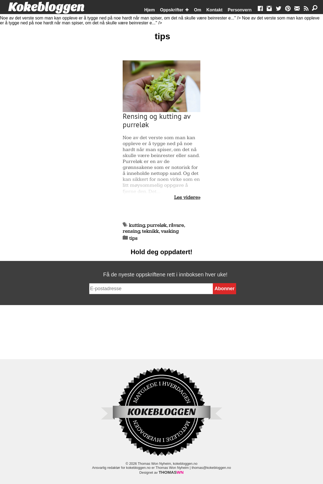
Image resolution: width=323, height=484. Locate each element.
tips (133, 238)
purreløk (157, 225)
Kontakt (214, 10)
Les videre (186, 198)
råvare (176, 225)
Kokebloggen (46, 7)
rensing (131, 231)
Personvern (240, 10)
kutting (137, 225)
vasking (170, 231)
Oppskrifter (171, 10)
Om (197, 10)
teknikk (150, 231)
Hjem (149, 10)
